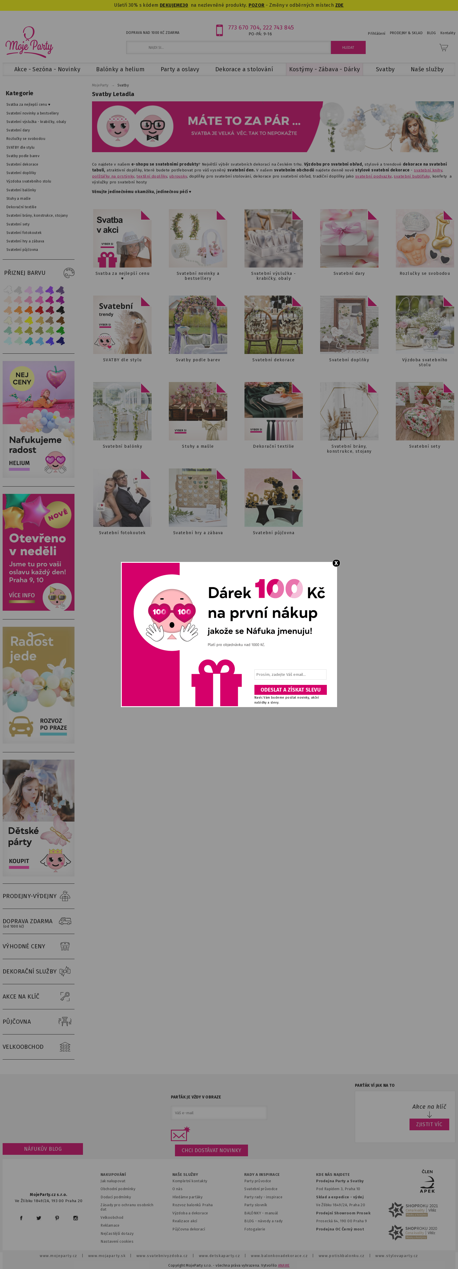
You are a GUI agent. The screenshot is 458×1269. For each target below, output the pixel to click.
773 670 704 (244, 27)
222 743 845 (278, 27)
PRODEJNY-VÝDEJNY (38, 896)
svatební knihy (428, 170)
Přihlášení (376, 34)
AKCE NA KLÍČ (38, 996)
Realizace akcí (184, 1221)
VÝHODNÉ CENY (38, 946)
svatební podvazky (373, 176)
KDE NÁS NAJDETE (333, 1174)
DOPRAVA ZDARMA (38, 921)
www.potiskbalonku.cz (342, 1256)
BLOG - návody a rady (263, 1221)
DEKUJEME (171, 5)
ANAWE (284, 1265)
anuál (273, 1213)
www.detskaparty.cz (219, 1256)
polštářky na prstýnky (113, 176)
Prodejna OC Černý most (340, 1229)
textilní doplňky (151, 176)
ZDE (339, 5)
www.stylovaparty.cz (396, 1256)
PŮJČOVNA (38, 1021)
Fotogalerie (255, 1229)
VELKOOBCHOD (38, 1047)
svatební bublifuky (412, 176)
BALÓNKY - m (256, 1213)
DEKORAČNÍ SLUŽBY (38, 971)
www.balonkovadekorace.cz (279, 1256)
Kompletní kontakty (189, 1181)
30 (185, 5)
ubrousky (178, 176)
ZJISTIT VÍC (429, 1124)
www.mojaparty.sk (107, 1256)
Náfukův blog (43, 1149)
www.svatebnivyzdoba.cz (162, 1256)
